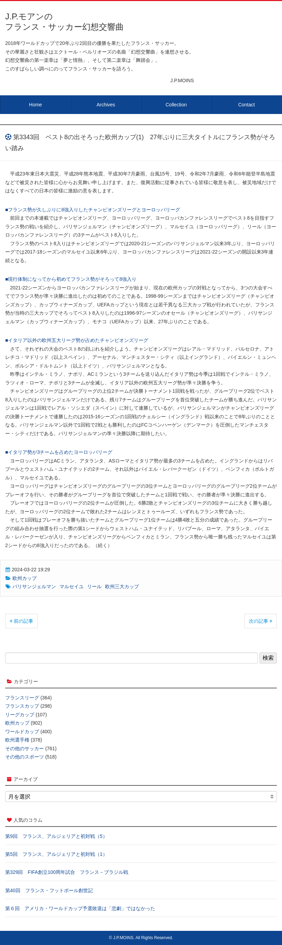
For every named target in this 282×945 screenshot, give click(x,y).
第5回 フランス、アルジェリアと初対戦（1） (56, 854)
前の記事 (21, 621)
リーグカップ (19, 714)
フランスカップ (22, 706)
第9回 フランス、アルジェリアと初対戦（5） (56, 836)
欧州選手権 (17, 740)
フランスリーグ (22, 697)
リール (94, 586)
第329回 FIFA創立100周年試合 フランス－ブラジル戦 (66, 872)
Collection (176, 104)
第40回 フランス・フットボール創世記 (49, 890)
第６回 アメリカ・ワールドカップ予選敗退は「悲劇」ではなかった (80, 908)
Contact (246, 104)
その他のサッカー (24, 748)
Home (35, 104)
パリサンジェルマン (34, 586)
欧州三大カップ (122, 586)
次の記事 (260, 621)
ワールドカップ (22, 731)
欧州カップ (24, 578)
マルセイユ (71, 586)
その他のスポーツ (24, 757)
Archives (105, 104)
